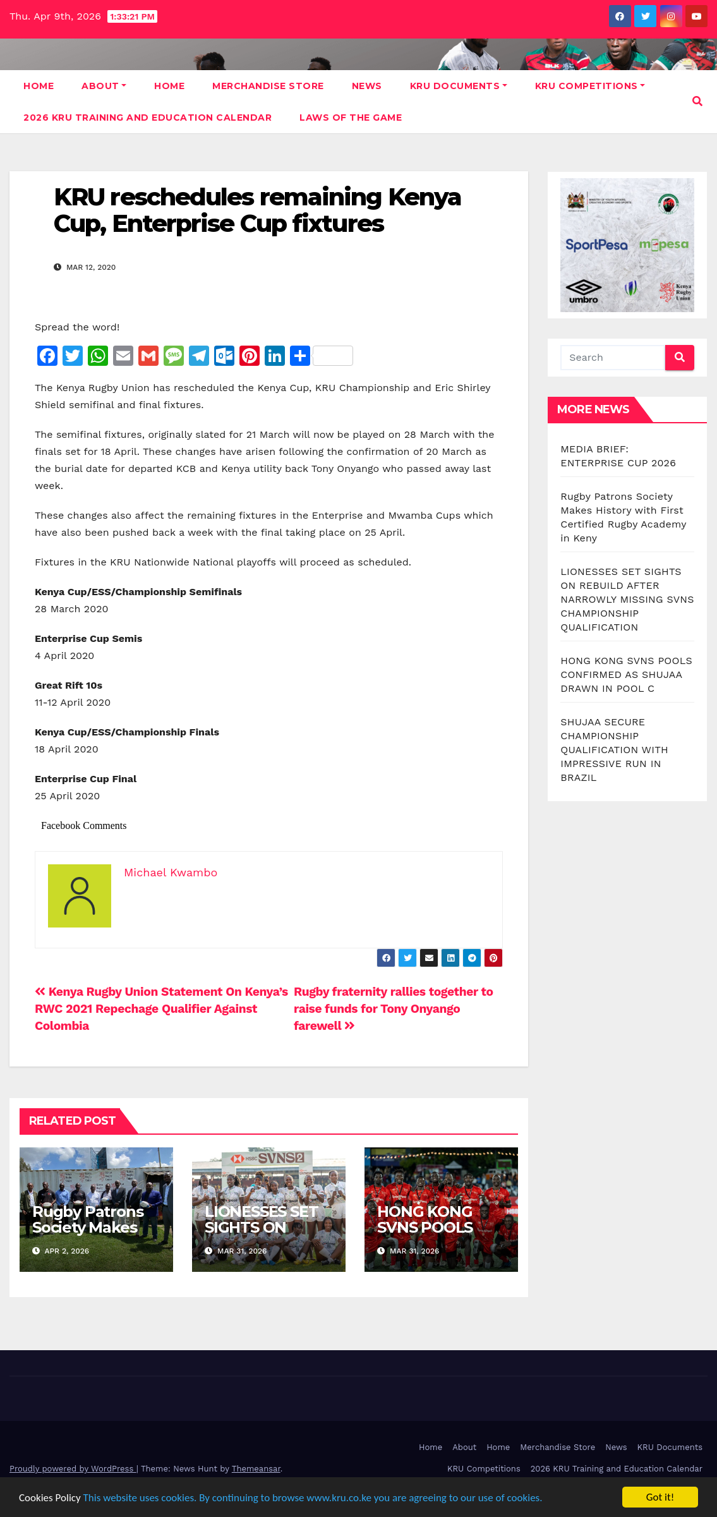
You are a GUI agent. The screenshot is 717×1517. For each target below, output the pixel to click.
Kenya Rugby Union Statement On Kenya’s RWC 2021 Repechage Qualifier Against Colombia (161, 1008)
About (103, 86)
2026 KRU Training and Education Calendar (147, 117)
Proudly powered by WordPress (72, 1468)
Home (38, 86)
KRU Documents (458, 86)
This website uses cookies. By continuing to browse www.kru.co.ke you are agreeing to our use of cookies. (313, 1497)
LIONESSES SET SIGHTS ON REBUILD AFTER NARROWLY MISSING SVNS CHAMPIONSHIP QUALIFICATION (627, 599)
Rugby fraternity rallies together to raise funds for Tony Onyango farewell (393, 1008)
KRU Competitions (590, 86)
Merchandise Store (268, 86)
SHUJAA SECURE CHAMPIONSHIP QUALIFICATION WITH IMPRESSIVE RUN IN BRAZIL (614, 749)
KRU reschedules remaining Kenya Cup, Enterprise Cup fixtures (257, 210)
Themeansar (256, 1468)
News (367, 86)
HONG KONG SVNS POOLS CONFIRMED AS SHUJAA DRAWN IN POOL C (626, 674)
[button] (697, 101)
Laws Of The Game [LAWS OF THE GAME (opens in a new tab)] (350, 117)
